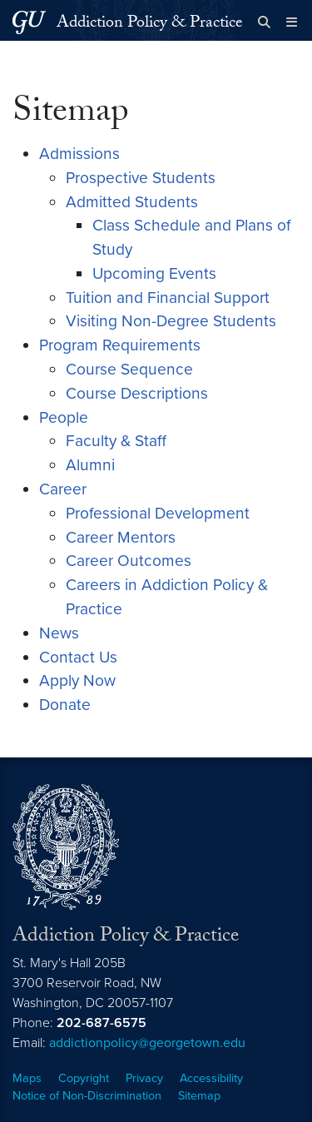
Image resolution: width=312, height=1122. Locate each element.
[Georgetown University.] (29, 22)
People (63, 417)
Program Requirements (120, 345)
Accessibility (211, 1078)
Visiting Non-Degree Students (171, 320)
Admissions (79, 153)
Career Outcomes (128, 560)
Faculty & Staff (116, 440)
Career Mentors (121, 537)
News (59, 633)
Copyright (83, 1078)
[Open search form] (264, 22)
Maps (27, 1078)
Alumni (90, 464)
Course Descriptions (137, 393)
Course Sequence (129, 369)
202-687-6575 (101, 1023)
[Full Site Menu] (292, 22)
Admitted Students (132, 201)
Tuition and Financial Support (168, 297)
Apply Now (77, 680)
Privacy (144, 1078)
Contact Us (78, 657)
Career (63, 489)
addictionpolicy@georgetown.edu (147, 1043)
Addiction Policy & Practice (150, 24)
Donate (65, 704)
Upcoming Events (154, 273)
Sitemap (199, 1096)
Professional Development (158, 513)
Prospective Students (140, 177)
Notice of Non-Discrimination (86, 1096)
